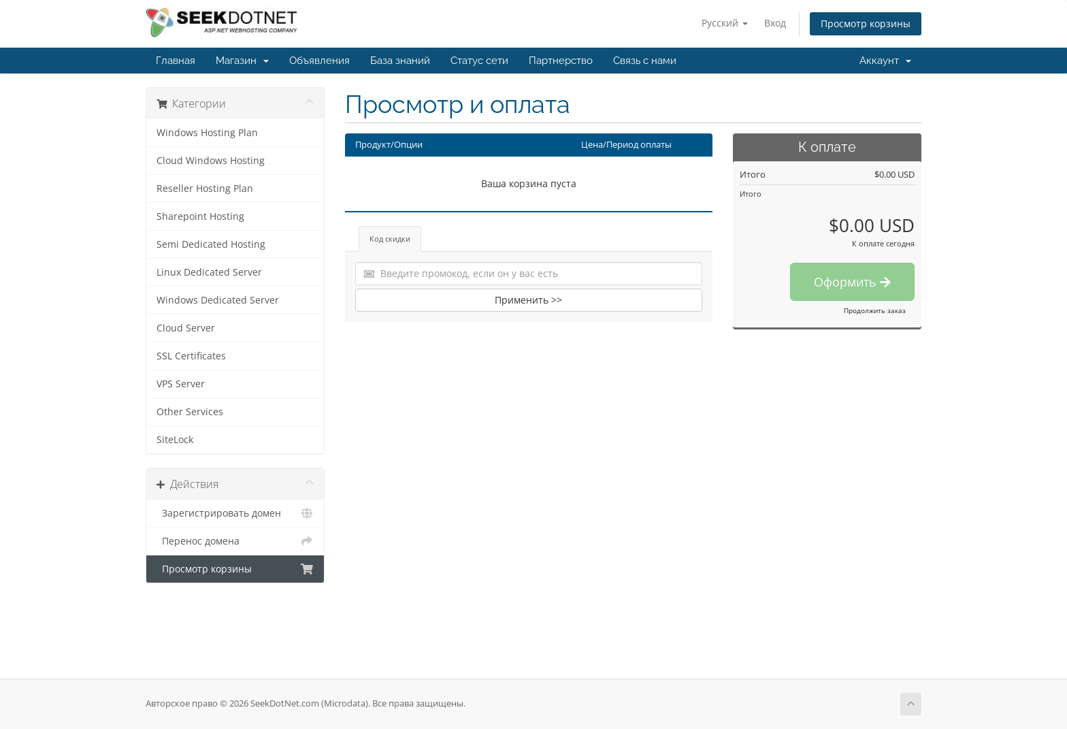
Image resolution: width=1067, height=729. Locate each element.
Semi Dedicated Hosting (211, 244)
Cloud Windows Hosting (211, 161)
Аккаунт (885, 60)
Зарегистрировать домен (235, 513)
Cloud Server (186, 328)
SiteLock (175, 440)
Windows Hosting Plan (207, 133)
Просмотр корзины (865, 23)
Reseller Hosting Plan (205, 188)
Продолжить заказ (875, 310)
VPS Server (181, 384)
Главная (175, 60)
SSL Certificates (191, 356)
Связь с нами (644, 60)
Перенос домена (235, 541)
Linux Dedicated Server (209, 272)
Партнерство (561, 60)
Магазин (242, 60)
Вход (775, 22)
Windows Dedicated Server (218, 300)
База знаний (400, 60)
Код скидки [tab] (390, 238)
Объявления (319, 60)
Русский (725, 22)
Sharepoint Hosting (200, 216)
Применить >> (528, 299)
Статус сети (479, 60)
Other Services (190, 412)
